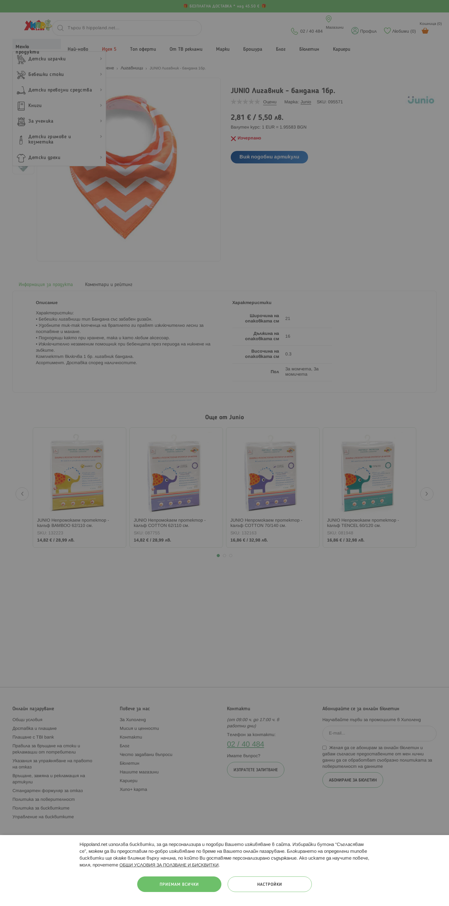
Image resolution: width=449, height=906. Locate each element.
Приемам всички (179, 885)
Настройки (269, 885)
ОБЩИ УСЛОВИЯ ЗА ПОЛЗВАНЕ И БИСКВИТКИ (169, 865)
